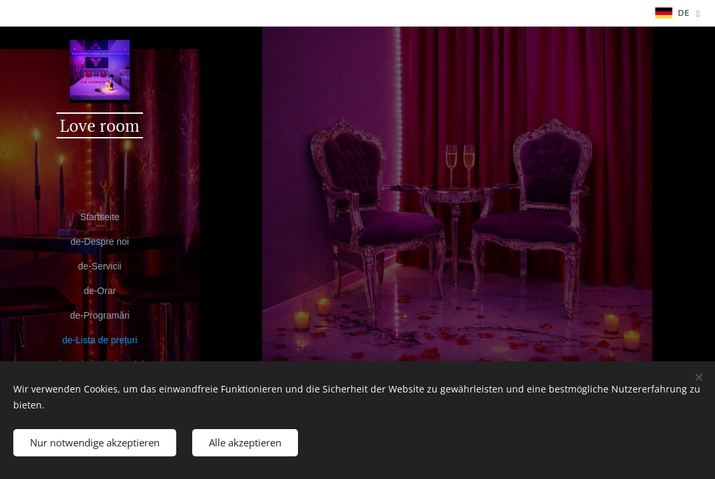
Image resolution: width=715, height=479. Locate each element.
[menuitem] (100, 217)
